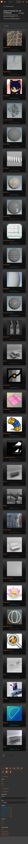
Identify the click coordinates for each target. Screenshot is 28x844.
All (3, 768)
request (17, 16)
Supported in (5, 791)
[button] (5, 2)
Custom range (5, 788)
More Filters (5, 776)
